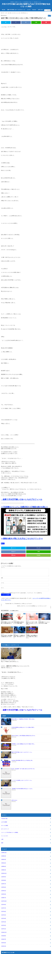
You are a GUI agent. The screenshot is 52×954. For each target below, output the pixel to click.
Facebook (34, 9)
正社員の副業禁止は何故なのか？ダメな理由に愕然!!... (23, 727)
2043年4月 (3, 856)
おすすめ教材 (4, 822)
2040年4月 (3, 869)
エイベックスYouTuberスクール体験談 (9, 832)
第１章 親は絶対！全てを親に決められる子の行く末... (23, 768)
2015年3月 (3, 946)
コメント (3, 567)
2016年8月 (3, 935)
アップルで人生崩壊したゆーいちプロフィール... (22, 780)
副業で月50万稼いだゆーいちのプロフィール (16, 9)
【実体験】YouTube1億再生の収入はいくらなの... (22, 788)
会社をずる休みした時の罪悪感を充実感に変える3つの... (23, 735)
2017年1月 (3, 928)
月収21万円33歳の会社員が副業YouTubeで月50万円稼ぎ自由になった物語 (26, 5)
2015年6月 (3, 942)
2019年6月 (3, 887)
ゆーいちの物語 (4, 825)
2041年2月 (3, 863)
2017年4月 (3, 918)
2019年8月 (3, 880)
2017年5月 (3, 915)
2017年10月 (3, 901)
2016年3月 (3, 939)
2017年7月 (3, 908)
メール (2, 582)
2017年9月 (3, 904)
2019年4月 (3, 894)
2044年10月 (3, 852)
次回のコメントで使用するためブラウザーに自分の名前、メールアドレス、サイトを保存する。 (22, 592)
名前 (2, 577)
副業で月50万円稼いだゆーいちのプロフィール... (22, 752)
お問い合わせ (40, 9)
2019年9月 (3, 876)
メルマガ (28, 9)
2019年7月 (3, 883)
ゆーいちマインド (5, 829)
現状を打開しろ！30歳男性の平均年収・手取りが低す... (23, 719)
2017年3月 (3, 921)
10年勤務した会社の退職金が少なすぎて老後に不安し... (23, 744)
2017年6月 (3, 911)
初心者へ (4, 9)
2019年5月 (3, 890)
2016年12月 (3, 932)
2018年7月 (3, 897)
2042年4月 (3, 859)
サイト (2, 587)
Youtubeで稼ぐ (4, 818)
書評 (2, 842)
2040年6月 (3, 866)
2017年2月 (3, 925)
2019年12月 (3, 873)
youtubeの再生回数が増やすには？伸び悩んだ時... (22, 760)
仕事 (3, 543)
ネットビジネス (4, 835)
